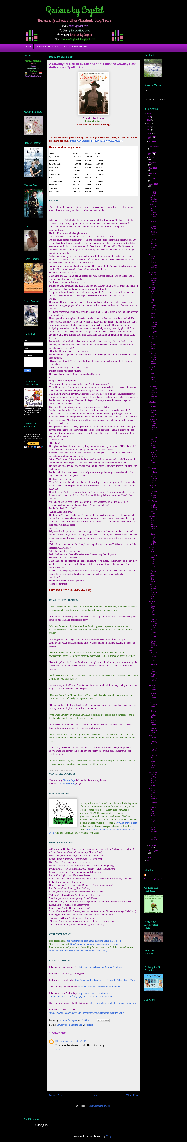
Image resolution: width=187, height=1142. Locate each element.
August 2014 (153, 157)
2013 (149, 857)
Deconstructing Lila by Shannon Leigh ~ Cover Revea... (152, 278)
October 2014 (154, 147)
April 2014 (153, 179)
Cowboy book (63, 1025)
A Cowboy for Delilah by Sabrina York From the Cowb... (152, 409)
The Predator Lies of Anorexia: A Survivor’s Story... (152, 441)
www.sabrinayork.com (126, 823)
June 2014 (153, 168)
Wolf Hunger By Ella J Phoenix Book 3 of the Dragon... (152, 358)
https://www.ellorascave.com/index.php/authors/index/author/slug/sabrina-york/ (86, 1013)
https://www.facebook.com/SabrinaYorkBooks (101, 967)
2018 (149, 120)
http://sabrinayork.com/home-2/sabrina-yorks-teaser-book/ (94, 941)
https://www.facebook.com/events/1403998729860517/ (96, 141)
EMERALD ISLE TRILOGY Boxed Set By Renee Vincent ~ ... (152, 458)
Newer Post (55, 1095)
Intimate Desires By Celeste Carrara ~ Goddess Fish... (152, 227)
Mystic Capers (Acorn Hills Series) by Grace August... (152, 210)
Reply (58, 1049)
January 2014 (154, 851)
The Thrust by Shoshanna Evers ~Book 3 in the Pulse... (152, 507)
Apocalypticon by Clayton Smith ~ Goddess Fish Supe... (152, 426)
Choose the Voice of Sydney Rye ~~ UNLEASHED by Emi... (152, 779)
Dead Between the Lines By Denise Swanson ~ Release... (152, 796)
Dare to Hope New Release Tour (75, 46)
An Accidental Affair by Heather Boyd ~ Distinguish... (152, 710)
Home (28, 46)
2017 (149, 123)
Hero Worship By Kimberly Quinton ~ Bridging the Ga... (152, 743)
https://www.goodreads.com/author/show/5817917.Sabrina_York (104, 980)
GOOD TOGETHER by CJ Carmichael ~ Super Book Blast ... (152, 555)
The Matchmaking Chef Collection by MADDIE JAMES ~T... (152, 761)
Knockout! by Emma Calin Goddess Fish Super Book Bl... (152, 816)
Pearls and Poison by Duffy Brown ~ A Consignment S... (152, 195)
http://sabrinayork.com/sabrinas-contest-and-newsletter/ (96, 944)
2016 (149, 127)
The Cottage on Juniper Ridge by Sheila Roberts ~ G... (152, 244)
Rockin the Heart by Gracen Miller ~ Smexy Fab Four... (152, 608)
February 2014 (152, 847)
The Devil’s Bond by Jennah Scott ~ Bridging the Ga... (152, 328)
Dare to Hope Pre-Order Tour (47, 46)
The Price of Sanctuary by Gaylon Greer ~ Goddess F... (152, 640)
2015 (149, 130)
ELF (57, 1041)
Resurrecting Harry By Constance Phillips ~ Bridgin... (152, 492)
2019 (149, 117)
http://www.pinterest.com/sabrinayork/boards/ (99, 986)
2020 (149, 113)
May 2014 (152, 173)
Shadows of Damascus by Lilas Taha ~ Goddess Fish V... (152, 522)
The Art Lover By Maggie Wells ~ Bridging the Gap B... (152, 676)
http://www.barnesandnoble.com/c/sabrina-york (113, 1003)
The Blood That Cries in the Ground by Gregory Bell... (152, 312)
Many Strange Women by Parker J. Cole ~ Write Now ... (152, 591)
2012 (149, 860)
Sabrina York (77, 1025)
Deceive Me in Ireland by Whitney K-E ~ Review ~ (152, 692)
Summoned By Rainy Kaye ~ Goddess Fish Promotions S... (152, 393)
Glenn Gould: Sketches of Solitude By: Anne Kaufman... (152, 262)
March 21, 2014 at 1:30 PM (73, 1041)
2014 (149, 133)
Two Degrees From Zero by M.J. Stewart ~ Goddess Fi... (152, 658)
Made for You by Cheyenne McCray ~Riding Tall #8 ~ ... (152, 834)
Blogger (109, 1136)
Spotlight (88, 1025)
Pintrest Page (69, 780)
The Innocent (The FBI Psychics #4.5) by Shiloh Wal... (152, 623)
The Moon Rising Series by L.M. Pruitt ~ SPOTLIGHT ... (152, 538)
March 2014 (153, 184)
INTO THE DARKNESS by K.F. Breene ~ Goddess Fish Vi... (152, 726)
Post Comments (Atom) (100, 1106)
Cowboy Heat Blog (67, 783)
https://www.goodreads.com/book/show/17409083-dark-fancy (78, 950)
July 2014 (152, 163)
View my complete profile (153, 879)
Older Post (132, 1095)
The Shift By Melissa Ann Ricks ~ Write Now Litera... (152, 574)
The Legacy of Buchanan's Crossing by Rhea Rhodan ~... (152, 475)
